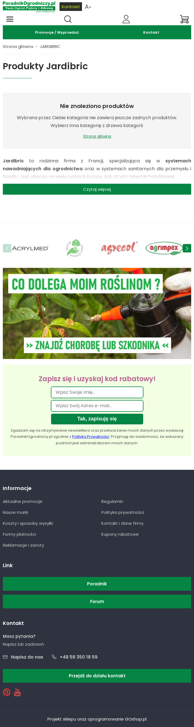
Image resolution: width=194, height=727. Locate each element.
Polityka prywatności (122, 512)
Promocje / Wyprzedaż (57, 32)
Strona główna (18, 46)
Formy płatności (19, 534)
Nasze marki (15, 512)
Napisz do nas (27, 657)
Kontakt (151, 32)
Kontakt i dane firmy (122, 523)
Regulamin (112, 501)
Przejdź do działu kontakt (97, 676)
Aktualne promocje (22, 501)
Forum (97, 601)
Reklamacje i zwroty (23, 545)
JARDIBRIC (50, 46)
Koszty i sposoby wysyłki (28, 523)
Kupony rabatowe (120, 534)
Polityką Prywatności (90, 436)
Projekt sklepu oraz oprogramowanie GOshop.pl (97, 719)
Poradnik (97, 584)
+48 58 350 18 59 (78, 657)
